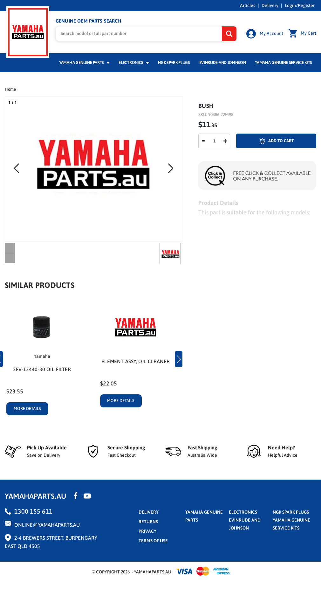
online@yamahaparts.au (47, 525)
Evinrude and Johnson (222, 62)
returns (148, 521)
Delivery (270, 5)
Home (10, 89)
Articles (247, 5)
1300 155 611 (33, 511)
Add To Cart (265, 141)
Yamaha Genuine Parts (84, 62)
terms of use (153, 540)
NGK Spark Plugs (174, 62)
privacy (147, 531)
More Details (27, 408)
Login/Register (300, 5)
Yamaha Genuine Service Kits (283, 62)
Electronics (134, 62)
